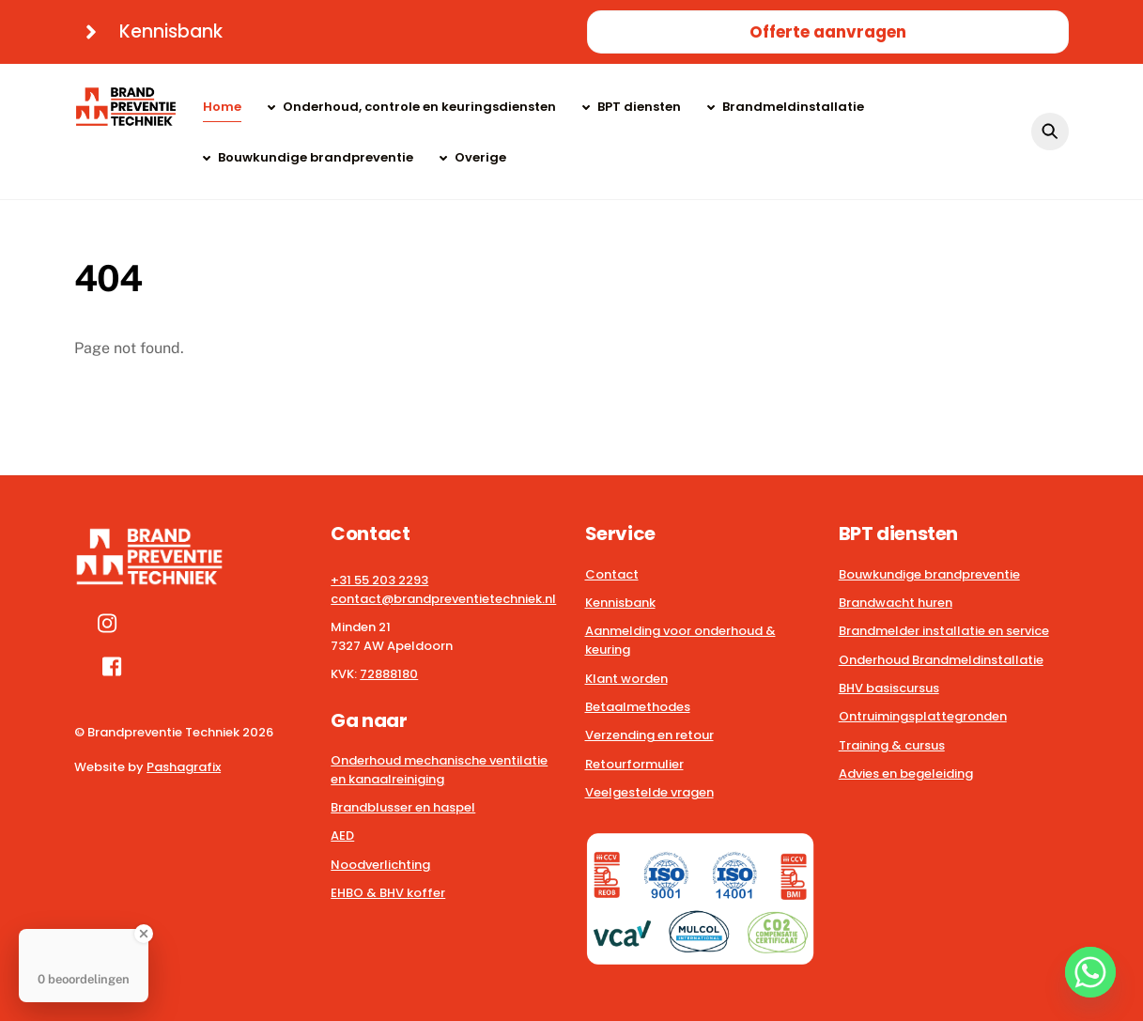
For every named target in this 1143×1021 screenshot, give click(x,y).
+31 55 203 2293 (379, 580)
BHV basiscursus (889, 688)
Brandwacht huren (895, 602)
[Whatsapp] (1090, 972)
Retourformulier (634, 764)
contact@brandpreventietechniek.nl (443, 599)
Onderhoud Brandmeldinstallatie (941, 660)
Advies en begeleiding (906, 773)
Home (222, 107)
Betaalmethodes (637, 707)
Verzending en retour (649, 735)
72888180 (389, 674)
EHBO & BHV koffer (388, 893)
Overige (473, 157)
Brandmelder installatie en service (944, 631)
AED (342, 835)
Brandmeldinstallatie (785, 107)
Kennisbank (620, 602)
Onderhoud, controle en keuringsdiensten (412, 107)
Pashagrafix (184, 767)
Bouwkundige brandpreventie (308, 157)
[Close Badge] (143, 933)
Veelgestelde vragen (649, 792)
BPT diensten (631, 107)
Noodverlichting (380, 865)
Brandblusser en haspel (403, 807)
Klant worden (626, 679)
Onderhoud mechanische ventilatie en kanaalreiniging (439, 769)
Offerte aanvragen (827, 32)
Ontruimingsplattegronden (923, 716)
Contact (612, 574)
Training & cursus (892, 745)
